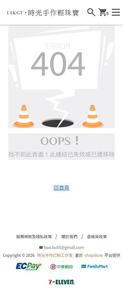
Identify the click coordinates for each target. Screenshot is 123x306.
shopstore (94, 255)
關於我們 (69, 236)
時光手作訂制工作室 (54, 255)
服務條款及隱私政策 (33, 236)
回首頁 (61, 187)
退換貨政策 (97, 236)
